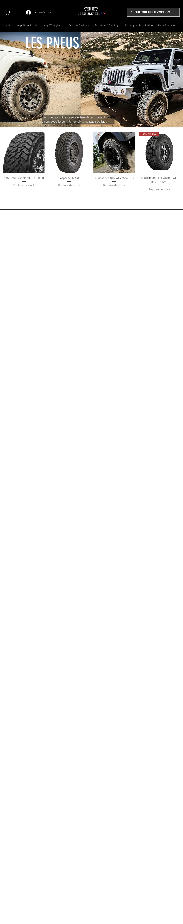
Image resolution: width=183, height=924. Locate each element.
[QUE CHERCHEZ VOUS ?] (153, 12)
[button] (8, 12)
